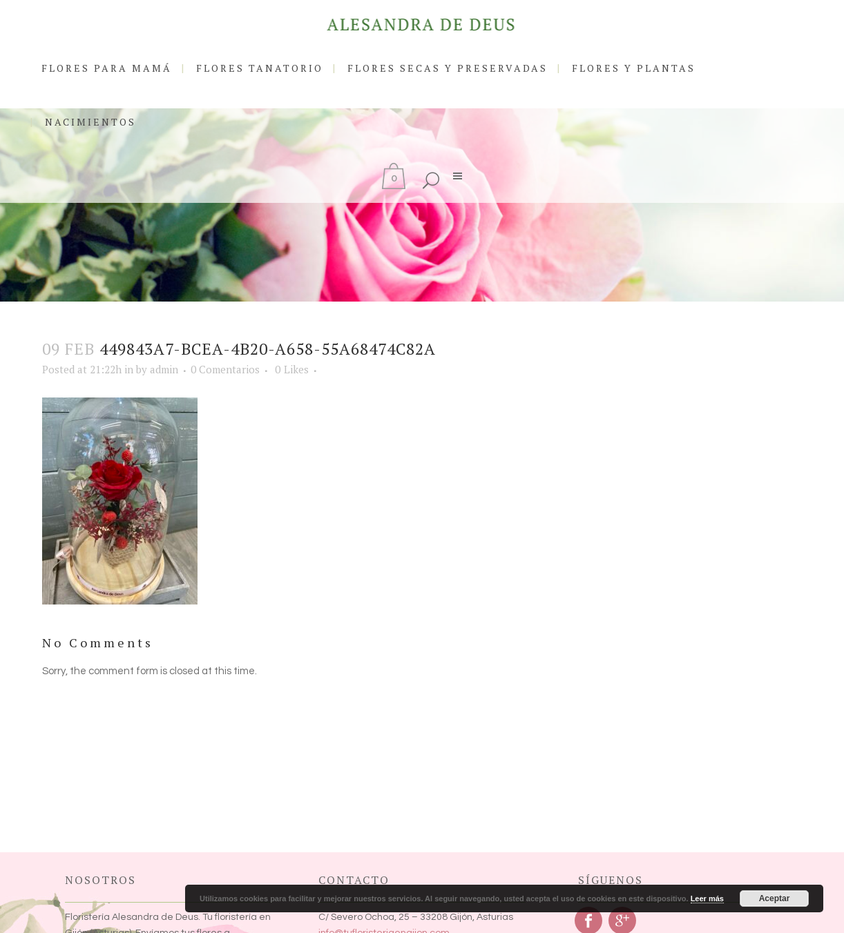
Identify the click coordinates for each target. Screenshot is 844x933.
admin (164, 369)
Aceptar (774, 898)
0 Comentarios (225, 369)
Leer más (707, 898)
